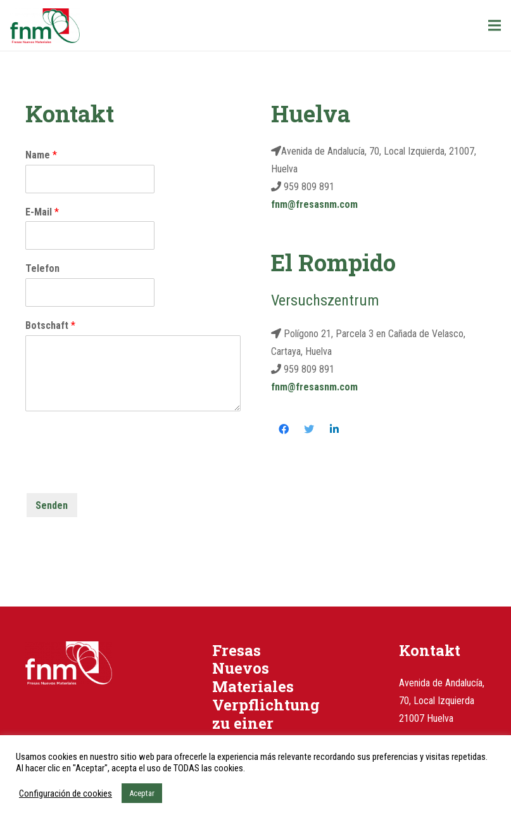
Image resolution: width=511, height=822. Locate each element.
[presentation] (121, 471)
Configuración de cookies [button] (65, 793)
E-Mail (42, 212)
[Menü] (494, 25)
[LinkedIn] (334, 429)
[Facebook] (283, 429)
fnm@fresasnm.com (314, 204)
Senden (51, 505)
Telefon (42, 268)
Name (41, 155)
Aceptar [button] (142, 793)
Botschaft (50, 325)
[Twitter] (309, 429)
